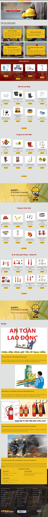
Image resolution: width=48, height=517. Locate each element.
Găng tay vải (19, 499)
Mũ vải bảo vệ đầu (20, 490)
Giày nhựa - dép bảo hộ (21, 498)
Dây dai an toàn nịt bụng (21, 492)
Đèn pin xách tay (4, 494)
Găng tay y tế (19, 496)
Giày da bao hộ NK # (20, 505)
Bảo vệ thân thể (35, 501)
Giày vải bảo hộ (35, 488)
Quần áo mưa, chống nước (21, 501)
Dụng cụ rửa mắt (4, 505)
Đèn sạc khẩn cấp (36, 498)
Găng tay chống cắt (36, 503)
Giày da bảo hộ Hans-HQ (5, 488)
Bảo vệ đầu (3, 501)
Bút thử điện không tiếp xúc (37, 505)
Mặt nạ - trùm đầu (4, 492)
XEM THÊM (24, 128)
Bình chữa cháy (35, 499)
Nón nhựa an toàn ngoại (37, 492)
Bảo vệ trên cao (3, 490)
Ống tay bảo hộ (3, 496)
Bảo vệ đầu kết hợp (20, 488)
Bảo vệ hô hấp (19, 494)
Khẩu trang (35, 494)
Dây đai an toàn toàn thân (5, 498)
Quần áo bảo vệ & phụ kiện (5, 503)
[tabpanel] (24, 11)
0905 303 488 (44, 511)
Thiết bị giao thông (36, 496)
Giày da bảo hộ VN (36, 490)
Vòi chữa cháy (19, 503)
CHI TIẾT (5, 76)
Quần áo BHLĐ (3, 499)
